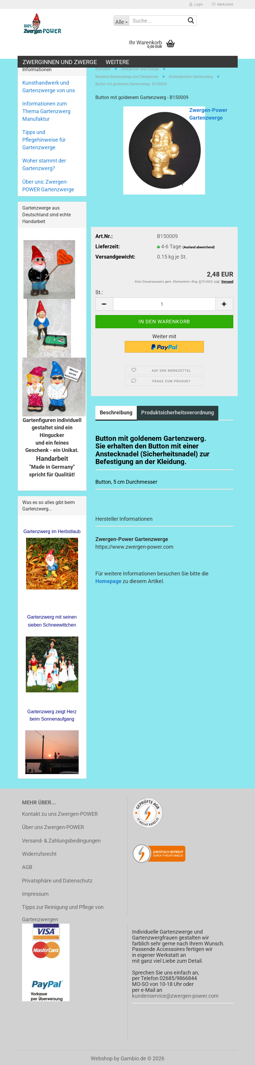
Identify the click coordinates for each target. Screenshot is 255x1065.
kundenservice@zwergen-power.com (175, 996)
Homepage (108, 581)
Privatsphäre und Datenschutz (57, 881)
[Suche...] (121, 20)
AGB (27, 867)
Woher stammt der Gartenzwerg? (44, 164)
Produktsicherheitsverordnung (177, 412)
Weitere (117, 62)
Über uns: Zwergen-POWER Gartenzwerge (48, 185)
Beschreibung (116, 412)
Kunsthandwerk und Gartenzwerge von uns (48, 86)
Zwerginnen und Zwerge (60, 62)
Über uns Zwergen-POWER (53, 827)
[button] (104, 304)
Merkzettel (222, 4)
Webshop (102, 1058)
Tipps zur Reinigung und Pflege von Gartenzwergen (63, 913)
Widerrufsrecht (39, 854)
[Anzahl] (164, 304)
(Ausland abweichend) (199, 247)
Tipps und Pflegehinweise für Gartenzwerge (44, 139)
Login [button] (196, 4)
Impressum (35, 894)
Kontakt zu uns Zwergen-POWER (60, 814)
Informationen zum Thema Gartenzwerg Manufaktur (46, 111)
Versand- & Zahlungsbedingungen (61, 841)
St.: (99, 292)
